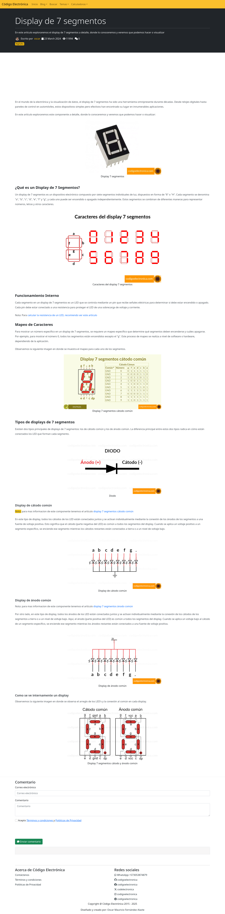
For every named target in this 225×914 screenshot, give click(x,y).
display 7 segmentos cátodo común (113, 511)
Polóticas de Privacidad (28, 884)
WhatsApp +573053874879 (130, 875)
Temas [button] (63, 4)
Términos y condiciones (28, 879)
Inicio (35, 4)
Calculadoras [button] (78, 4)
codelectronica (124, 889)
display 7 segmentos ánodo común (113, 606)
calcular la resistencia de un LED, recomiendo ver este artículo (62, 315)
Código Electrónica (15, 4)
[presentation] (38, 830)
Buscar (53, 4)
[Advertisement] (112, 76)
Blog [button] (42, 4)
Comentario (21, 800)
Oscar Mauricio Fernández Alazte (125, 909)
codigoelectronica (125, 879)
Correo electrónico (25, 787)
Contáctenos (22, 875)
